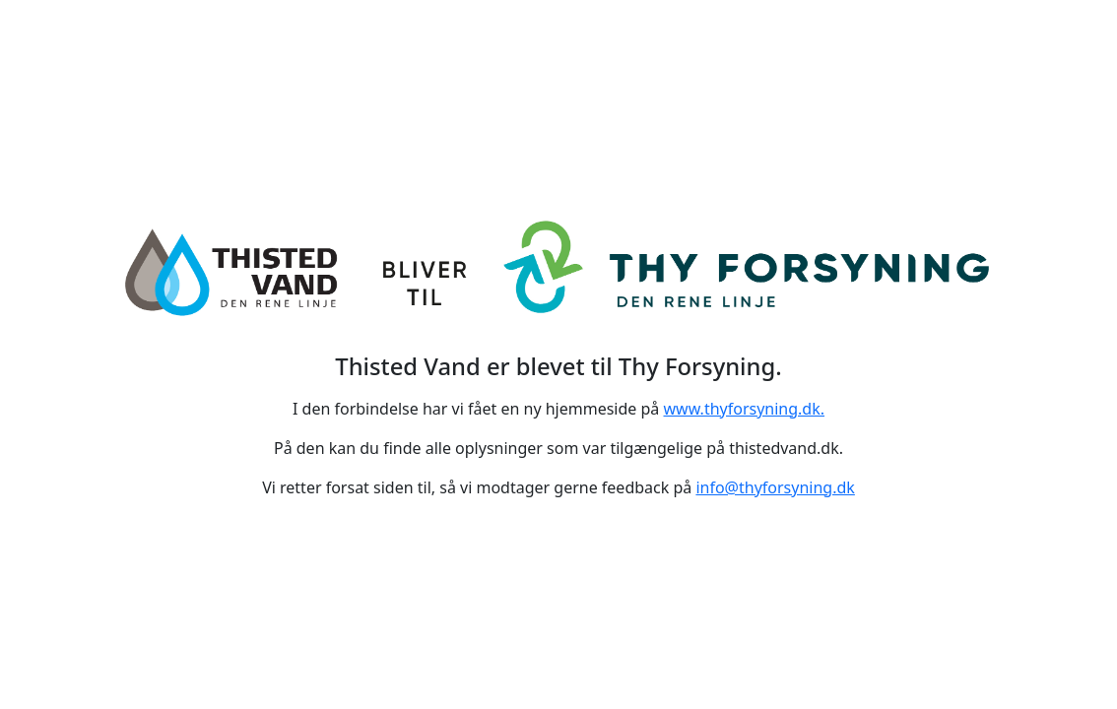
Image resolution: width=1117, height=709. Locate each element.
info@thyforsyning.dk (774, 487)
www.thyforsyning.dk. (744, 408)
